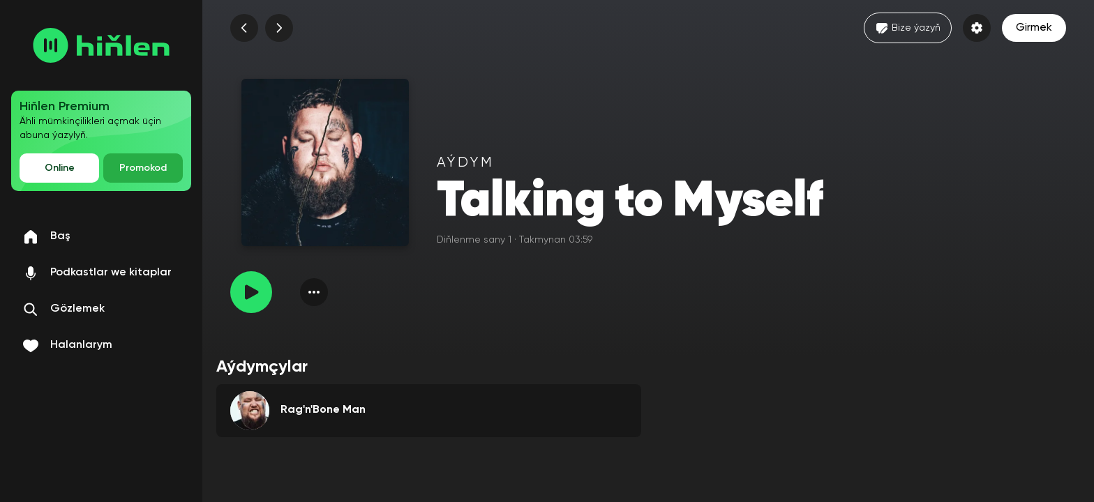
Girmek (1034, 27)
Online (60, 168)
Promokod (143, 168)
